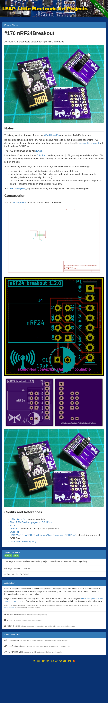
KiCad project (19, 202)
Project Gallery (25, 614)
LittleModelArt (9, 607)
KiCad (39, 151)
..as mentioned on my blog (23, 541)
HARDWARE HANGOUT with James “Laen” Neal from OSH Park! (43, 535)
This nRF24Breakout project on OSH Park (31, 522)
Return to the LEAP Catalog (17, 574)
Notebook (22, 620)
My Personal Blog (33, 652)
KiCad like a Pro (52, 135)
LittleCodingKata (37, 646)
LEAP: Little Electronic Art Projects (44, 8)
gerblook (14, 528)
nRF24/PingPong (17, 188)
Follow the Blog (40, 626)
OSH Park (42, 155)
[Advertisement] (54, 682)
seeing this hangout (89, 143)
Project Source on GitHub (17, 568)
